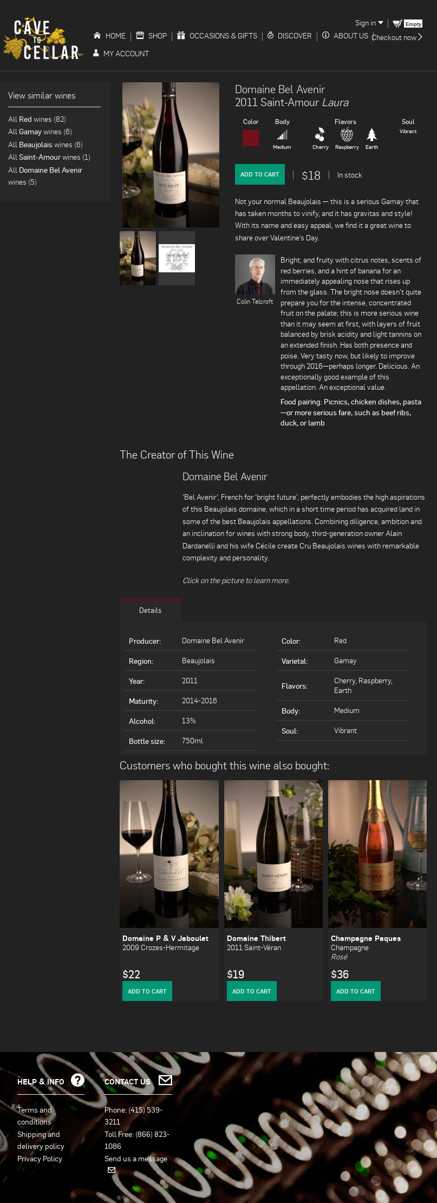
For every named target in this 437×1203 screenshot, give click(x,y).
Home (109, 35)
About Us (345, 35)
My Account (121, 53)
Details (150, 609)
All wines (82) (37, 118)
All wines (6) (40, 131)
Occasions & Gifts (217, 35)
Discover (290, 35)
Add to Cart (259, 174)
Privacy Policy (39, 1157)
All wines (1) (49, 156)
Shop (151, 35)
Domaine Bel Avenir (280, 89)
